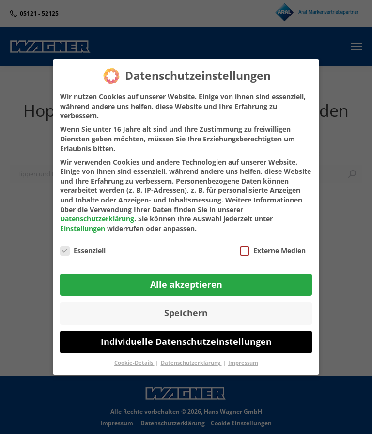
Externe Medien (273, 250)
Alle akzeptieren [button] (186, 284)
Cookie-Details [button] (134, 362)
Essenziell (83, 250)
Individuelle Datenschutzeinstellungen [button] (186, 341)
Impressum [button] (243, 362)
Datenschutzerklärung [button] (191, 362)
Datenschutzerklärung (97, 218)
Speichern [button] (186, 313)
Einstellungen (82, 228)
